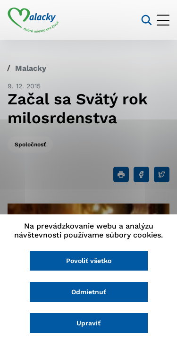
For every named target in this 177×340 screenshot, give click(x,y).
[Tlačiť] (121, 174)
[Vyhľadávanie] (146, 20)
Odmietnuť (88, 292)
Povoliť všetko (88, 260)
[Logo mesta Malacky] (33, 20)
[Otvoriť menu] (163, 20)
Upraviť (88, 323)
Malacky (30, 68)
